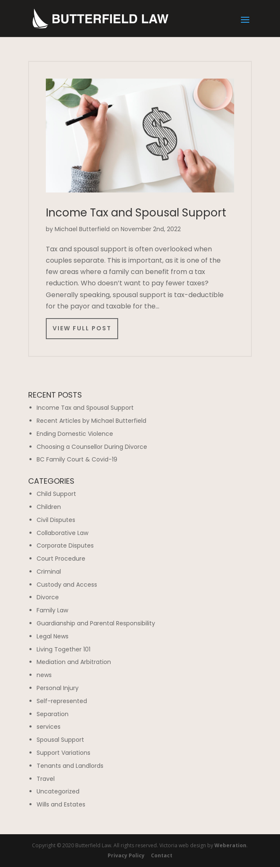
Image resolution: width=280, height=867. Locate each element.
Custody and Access (67, 584)
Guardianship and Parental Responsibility (96, 623)
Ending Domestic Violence (75, 434)
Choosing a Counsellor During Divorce (92, 447)
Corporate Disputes (65, 545)
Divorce (48, 597)
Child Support (56, 494)
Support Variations (63, 752)
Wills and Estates (61, 804)
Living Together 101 (63, 649)
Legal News (53, 636)
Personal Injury (58, 688)
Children (49, 507)
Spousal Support (60, 739)
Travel (46, 779)
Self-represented (62, 701)
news (44, 675)
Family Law (52, 610)
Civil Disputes (56, 520)
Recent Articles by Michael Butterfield (91, 420)
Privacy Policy (126, 855)
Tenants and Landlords (70, 766)
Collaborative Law (62, 533)
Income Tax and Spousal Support (136, 212)
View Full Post (82, 328)
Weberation (230, 845)
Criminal (49, 571)
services (49, 726)
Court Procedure (61, 558)
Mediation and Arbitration (74, 662)
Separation (53, 714)
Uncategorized (58, 791)
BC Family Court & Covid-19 (77, 459)
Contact (161, 855)
